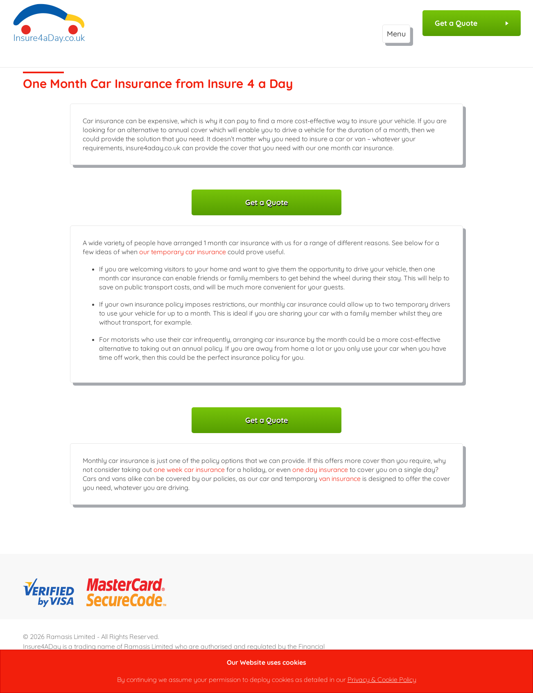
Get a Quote (471, 23)
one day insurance (320, 469)
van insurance (340, 478)
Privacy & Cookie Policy (382, 679)
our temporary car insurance (182, 252)
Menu (396, 33)
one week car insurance (189, 469)
